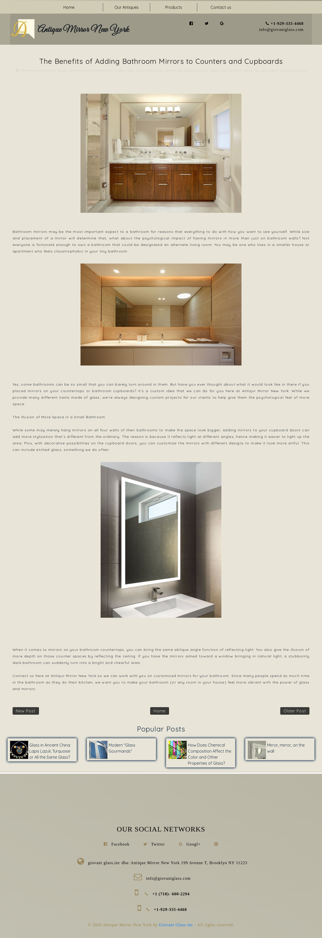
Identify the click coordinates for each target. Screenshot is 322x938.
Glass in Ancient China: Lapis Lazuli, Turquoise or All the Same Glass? (50, 751)
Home (68, 7)
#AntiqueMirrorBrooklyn (44, 70)
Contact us (221, 7)
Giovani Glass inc (176, 925)
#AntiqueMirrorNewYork (91, 70)
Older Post (295, 710)
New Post (26, 710)
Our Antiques (126, 7)
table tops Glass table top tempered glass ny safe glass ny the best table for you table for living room (212, 70)
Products (173, 7)
